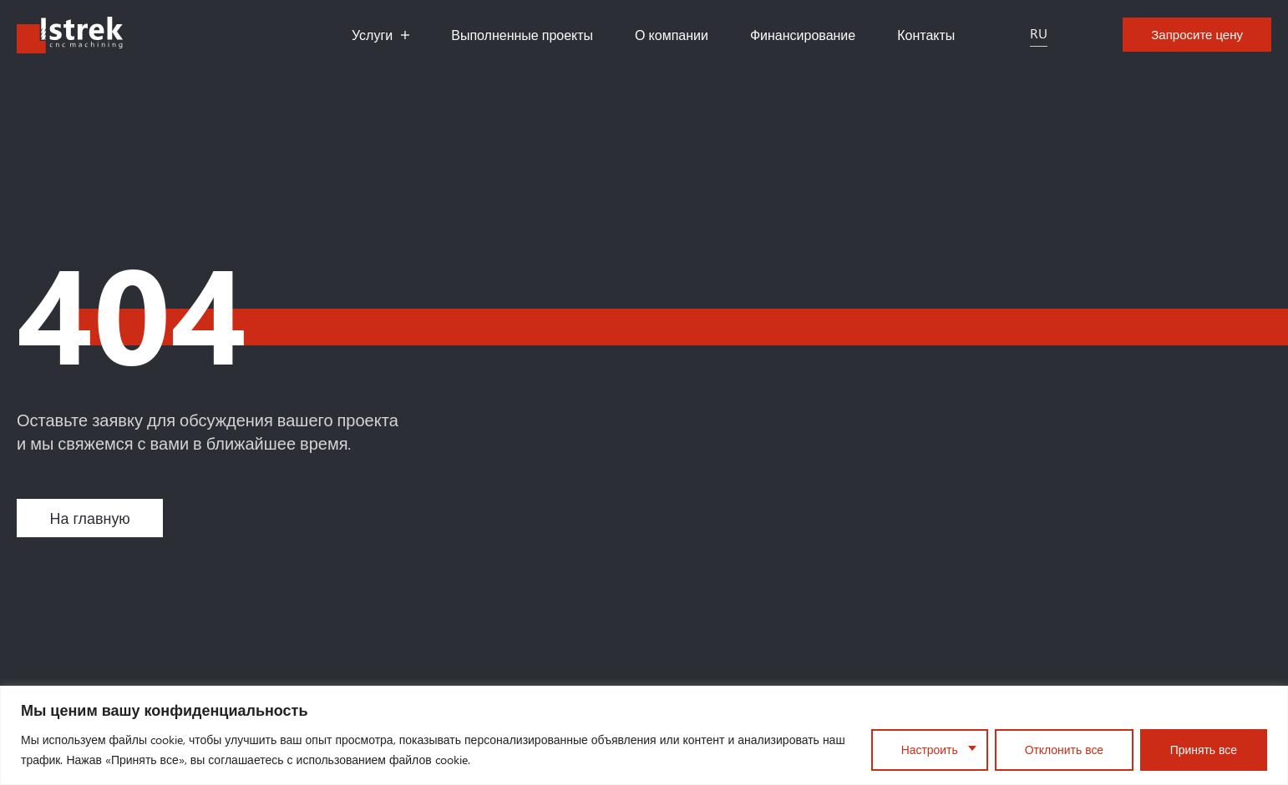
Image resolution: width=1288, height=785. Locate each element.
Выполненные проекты (522, 34)
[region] (644, 735)
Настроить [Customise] (928, 749)
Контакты (926, 34)
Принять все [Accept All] (1203, 749)
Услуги (380, 35)
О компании (671, 34)
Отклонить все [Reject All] (1063, 749)
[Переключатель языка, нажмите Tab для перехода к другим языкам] (1038, 35)
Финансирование (802, 34)
